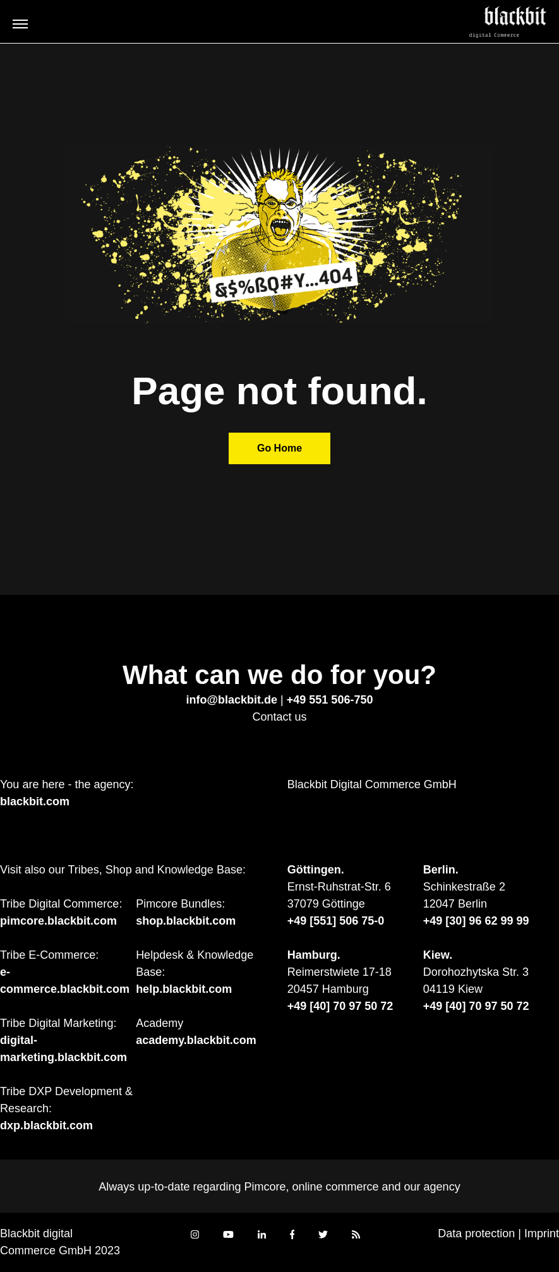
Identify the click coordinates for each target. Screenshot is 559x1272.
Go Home (279, 448)
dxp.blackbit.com (46, 1125)
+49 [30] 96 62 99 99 (476, 921)
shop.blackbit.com (186, 921)
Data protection (476, 1233)
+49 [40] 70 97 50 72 (340, 1006)
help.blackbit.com (184, 989)
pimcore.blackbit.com (58, 921)
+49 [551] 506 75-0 (336, 921)
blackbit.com (34, 801)
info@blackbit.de (232, 699)
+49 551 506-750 (330, 699)
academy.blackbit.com (196, 1040)
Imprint (541, 1233)
